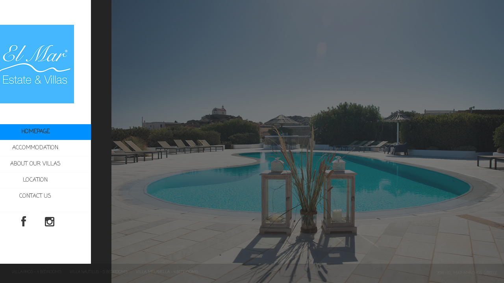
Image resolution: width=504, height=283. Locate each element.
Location (55, 180)
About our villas (56, 164)
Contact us (56, 196)
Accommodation (72, 148)
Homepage (55, 132)
